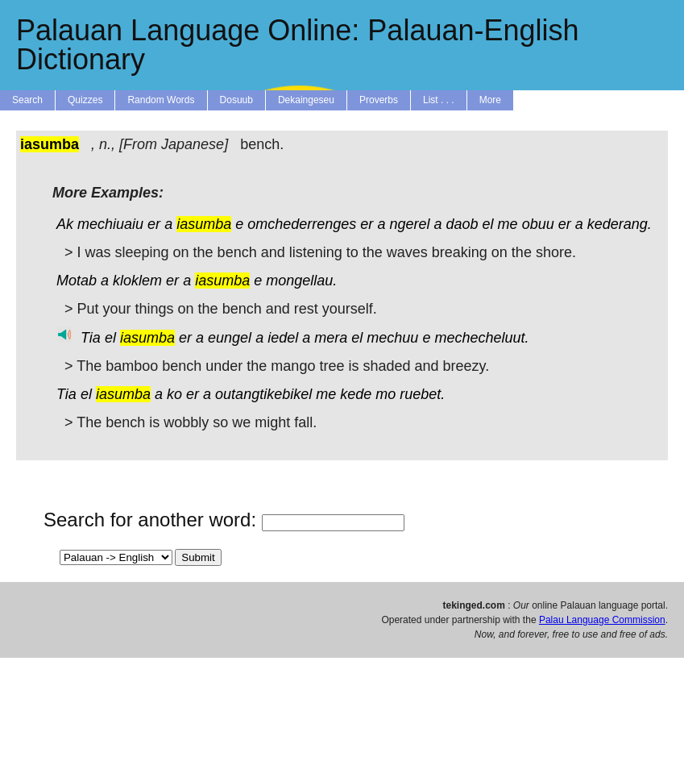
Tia (91, 338)
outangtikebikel (263, 394)
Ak (64, 224)
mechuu (392, 338)
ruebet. (422, 394)
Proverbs (378, 100)
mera (330, 338)
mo (385, 394)
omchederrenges (301, 224)
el (488, 224)
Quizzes (85, 100)
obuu (538, 224)
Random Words (160, 100)
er (153, 224)
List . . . (438, 100)
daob (462, 224)
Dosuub (236, 100)
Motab (76, 280)
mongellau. (301, 280)
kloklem (137, 280)
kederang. (619, 224)
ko (174, 394)
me (508, 224)
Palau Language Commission (602, 620)
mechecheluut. (481, 338)
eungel (229, 338)
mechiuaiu (110, 224)
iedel (282, 338)
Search (27, 100)
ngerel (409, 224)
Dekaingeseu (306, 100)
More (490, 100)
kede (355, 394)
